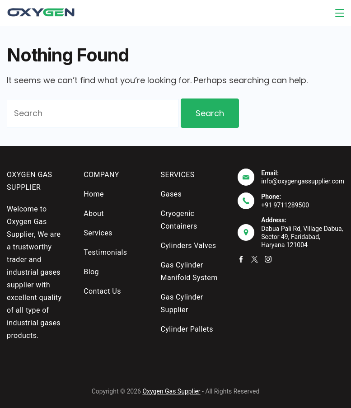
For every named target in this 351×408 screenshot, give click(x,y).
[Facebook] (241, 259)
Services (98, 233)
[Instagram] (268, 259)
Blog (91, 271)
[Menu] (339, 13)
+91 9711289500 (285, 205)
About (94, 213)
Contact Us (102, 291)
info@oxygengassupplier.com (302, 181)
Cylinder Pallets (187, 329)
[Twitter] (254, 259)
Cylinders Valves (188, 245)
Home (94, 194)
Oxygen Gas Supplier (171, 391)
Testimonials (105, 252)
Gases (171, 194)
